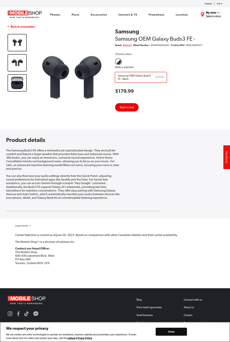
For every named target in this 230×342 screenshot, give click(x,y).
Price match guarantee (149, 307)
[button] (31, 225)
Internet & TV (128, 14)
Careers (188, 315)
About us (189, 307)
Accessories (99, 14)
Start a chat (127, 107)
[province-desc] (218, 3)
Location (182, 14)
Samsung (127, 45)
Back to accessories (23, 26)
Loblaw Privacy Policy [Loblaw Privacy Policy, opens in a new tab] (79, 338)
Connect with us (193, 299)
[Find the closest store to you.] (211, 14)
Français (208, 3)
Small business (145, 315)
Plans (75, 14)
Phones (55, 14)
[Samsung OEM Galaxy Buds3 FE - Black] (141, 77)
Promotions (156, 14)
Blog (139, 299)
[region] (115, 332)
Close (171, 331)
